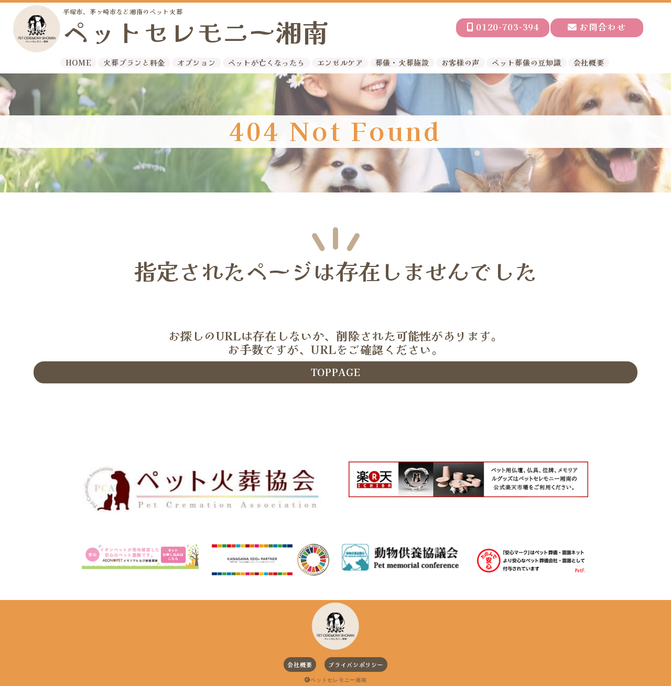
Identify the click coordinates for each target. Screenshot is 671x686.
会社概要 (588, 63)
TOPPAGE (336, 372)
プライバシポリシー (355, 664)
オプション (196, 63)
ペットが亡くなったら (266, 63)
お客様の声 (460, 63)
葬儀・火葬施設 (402, 63)
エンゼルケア (340, 63)
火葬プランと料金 (134, 63)
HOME (79, 63)
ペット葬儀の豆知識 (526, 63)
